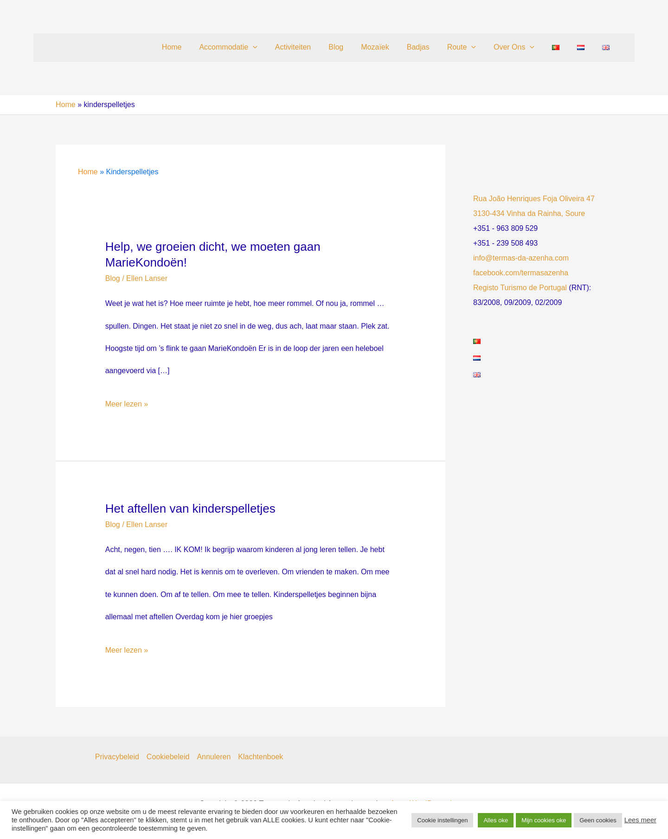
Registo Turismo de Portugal (520, 288)
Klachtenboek (260, 757)
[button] (279, 47)
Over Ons (523, 47)
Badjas (433, 47)
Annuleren (214, 757)
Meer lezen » (126, 404)
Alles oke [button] (495, 820)
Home (201, 47)
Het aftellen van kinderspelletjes (190, 508)
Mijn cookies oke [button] (543, 820)
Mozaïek (393, 47)
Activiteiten (316, 47)
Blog (356, 47)
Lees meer (640, 820)
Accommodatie (254, 47)
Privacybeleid (117, 757)
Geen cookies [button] (598, 820)
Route (474, 47)
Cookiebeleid (168, 757)
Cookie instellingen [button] (442, 820)
